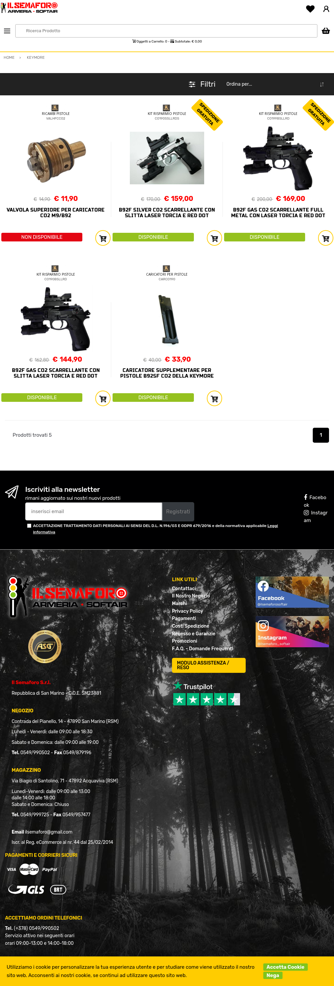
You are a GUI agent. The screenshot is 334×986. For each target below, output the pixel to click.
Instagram (316, 516)
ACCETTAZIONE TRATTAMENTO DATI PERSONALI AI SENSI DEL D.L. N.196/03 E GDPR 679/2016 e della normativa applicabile (155, 528)
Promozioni (184, 641)
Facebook (315, 501)
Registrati (178, 511)
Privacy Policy (187, 611)
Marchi (179, 603)
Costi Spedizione (190, 626)
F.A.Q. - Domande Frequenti (202, 649)
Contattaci (184, 588)
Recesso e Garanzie (193, 634)
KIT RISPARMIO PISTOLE (167, 113)
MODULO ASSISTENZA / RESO (203, 665)
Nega (273, 975)
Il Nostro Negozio (191, 596)
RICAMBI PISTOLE (56, 113)
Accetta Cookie (285, 967)
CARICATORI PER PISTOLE (167, 274)
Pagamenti (184, 618)
